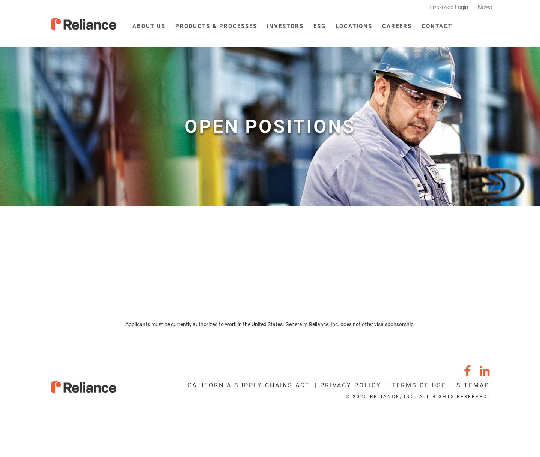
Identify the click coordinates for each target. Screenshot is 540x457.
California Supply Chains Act (249, 385)
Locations (354, 26)
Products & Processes (216, 26)
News (485, 7)
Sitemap (472, 385)
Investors (285, 26)
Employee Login (448, 7)
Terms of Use (419, 385)
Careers (397, 26)
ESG (320, 26)
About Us (148, 26)
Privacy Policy (350, 385)
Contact (437, 26)
